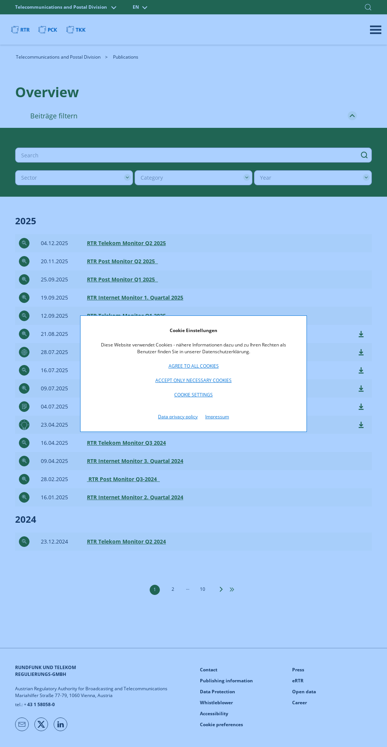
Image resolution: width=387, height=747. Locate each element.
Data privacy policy (178, 416)
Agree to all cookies (194, 366)
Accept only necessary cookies (193, 380)
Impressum (217, 416)
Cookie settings (193, 394)
